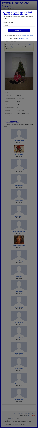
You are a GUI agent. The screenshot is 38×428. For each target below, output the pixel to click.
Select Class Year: (8, 22)
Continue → (19, 30)
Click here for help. (23, 38)
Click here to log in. (28, 35)
